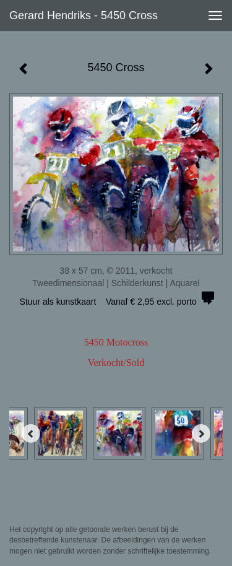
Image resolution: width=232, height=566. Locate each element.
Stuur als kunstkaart (116, 302)
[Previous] (31, 433)
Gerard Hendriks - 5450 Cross (83, 15)
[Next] (201, 433)
